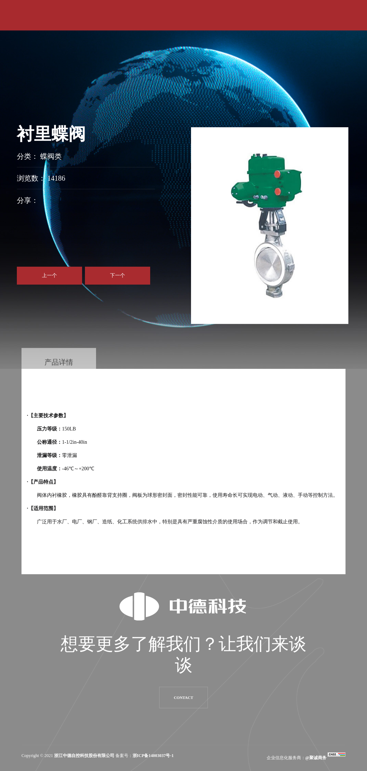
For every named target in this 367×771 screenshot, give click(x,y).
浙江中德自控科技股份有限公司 (84, 755)
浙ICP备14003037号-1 (153, 755)
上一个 (49, 275)
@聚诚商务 (316, 757)
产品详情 (58, 369)
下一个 (117, 275)
